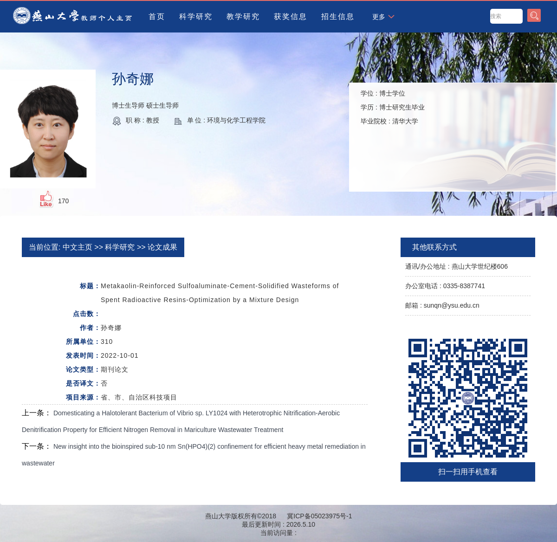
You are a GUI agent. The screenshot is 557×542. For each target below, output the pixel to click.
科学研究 (196, 16)
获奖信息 (290, 16)
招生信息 (338, 16)
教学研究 (243, 16)
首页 (157, 16)
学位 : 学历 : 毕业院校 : (393, 107)
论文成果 (162, 247)
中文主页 (77, 247)
